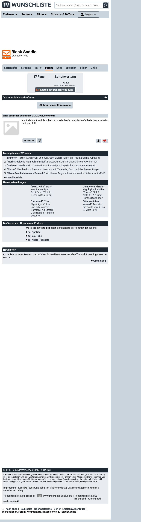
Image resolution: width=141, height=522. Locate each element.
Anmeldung (99, 260)
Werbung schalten (39, 487)
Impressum (9, 487)
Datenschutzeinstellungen (82, 487)
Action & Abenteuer (74, 508)
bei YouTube (35, 236)
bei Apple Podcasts (38, 239)
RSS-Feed (80, 498)
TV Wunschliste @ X (85, 495)
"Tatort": (53, 169)
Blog (20, 490)
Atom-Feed (94, 498)
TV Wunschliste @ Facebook (19, 495)
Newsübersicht (14, 177)
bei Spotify (34, 232)
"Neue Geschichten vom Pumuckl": (56, 173)
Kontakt (22, 487)
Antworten (29, 140)
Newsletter (9, 490)
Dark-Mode (12, 501)
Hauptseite (26, 508)
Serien (57, 508)
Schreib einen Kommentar (55, 105)
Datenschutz (58, 487)
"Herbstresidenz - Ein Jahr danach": (52, 161)
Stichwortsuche (43, 508)
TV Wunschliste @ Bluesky (57, 495)
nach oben (9, 508)
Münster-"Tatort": (53, 157)
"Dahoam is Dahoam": (51, 165)
